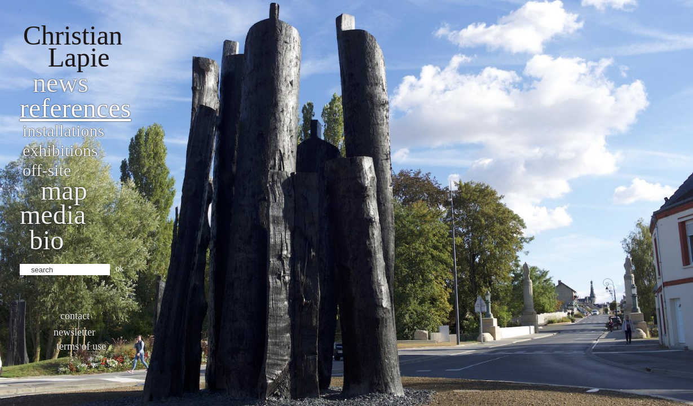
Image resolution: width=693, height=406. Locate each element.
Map (64, 190)
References (75, 108)
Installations (63, 130)
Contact (75, 315)
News (61, 83)
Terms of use (81, 346)
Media (53, 215)
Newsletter (74, 332)
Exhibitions (60, 150)
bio (46, 240)
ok (120, 268)
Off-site (47, 170)
